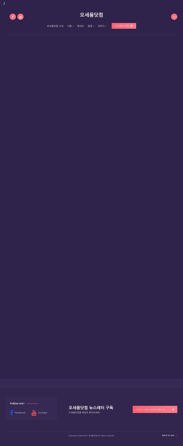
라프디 (101, 26)
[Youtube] (20, 17)
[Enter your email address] (155, 409)
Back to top (169, 435)
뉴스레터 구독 (124, 26)
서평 (69, 26)
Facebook (17, 413)
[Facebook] (13, 17)
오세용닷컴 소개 (55, 26)
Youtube (39, 413)
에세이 (80, 26)
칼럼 (90, 26)
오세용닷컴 (91, 15)
